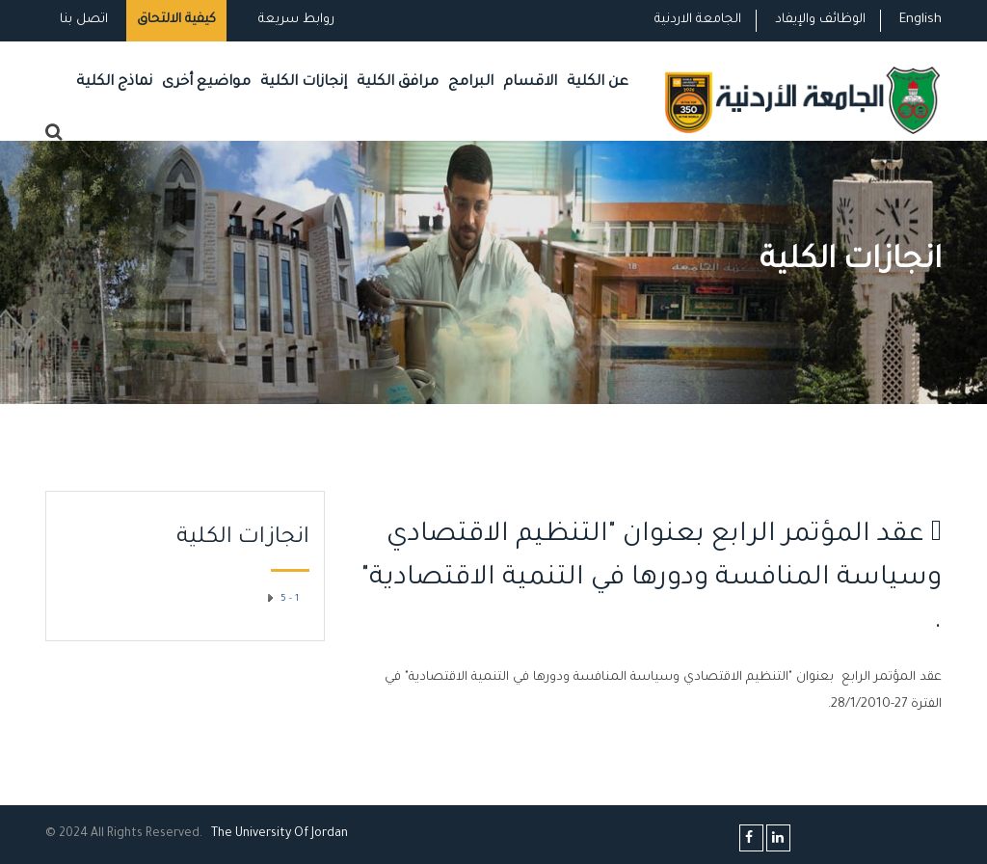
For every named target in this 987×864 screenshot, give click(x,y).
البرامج (471, 82)
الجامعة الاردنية (697, 20)
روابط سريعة (294, 20)
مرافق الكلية (398, 82)
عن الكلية (597, 82)
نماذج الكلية (114, 82)
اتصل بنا (84, 20)
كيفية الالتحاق (176, 20)
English (920, 20)
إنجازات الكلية (303, 82)
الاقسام (530, 82)
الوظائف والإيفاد (820, 20)
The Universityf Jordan (279, 834)
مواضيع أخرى (206, 82)
